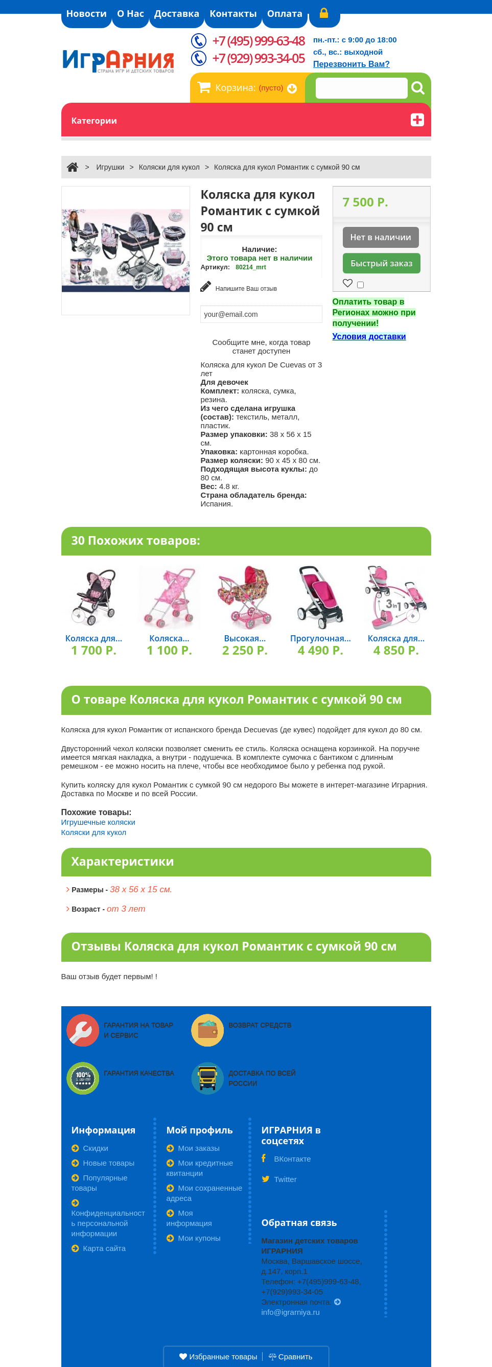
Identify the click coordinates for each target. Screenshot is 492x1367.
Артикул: (215, 267)
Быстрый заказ (381, 263)
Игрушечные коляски (98, 821)
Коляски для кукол (169, 167)
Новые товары (103, 1161)
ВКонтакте (286, 1161)
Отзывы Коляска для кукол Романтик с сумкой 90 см (234, 945)
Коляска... (169, 637)
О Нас (130, 13)
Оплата (284, 13)
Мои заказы (193, 1147)
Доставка (176, 13)
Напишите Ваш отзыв (238, 286)
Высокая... (245, 637)
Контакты (232, 13)
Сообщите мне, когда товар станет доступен (262, 345)
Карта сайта (99, 1247)
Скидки (90, 1147)
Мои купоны (194, 1237)
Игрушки (110, 167)
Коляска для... (93, 637)
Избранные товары (218, 1356)
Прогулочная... (320, 637)
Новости (86, 13)
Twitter (279, 1181)
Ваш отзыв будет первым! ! (109, 975)
